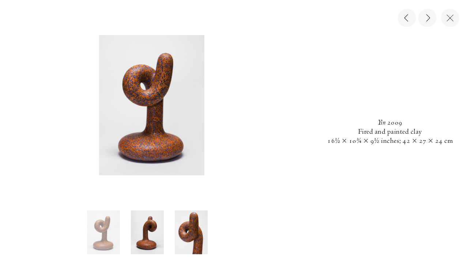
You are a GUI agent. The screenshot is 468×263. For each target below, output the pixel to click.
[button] (103, 232)
